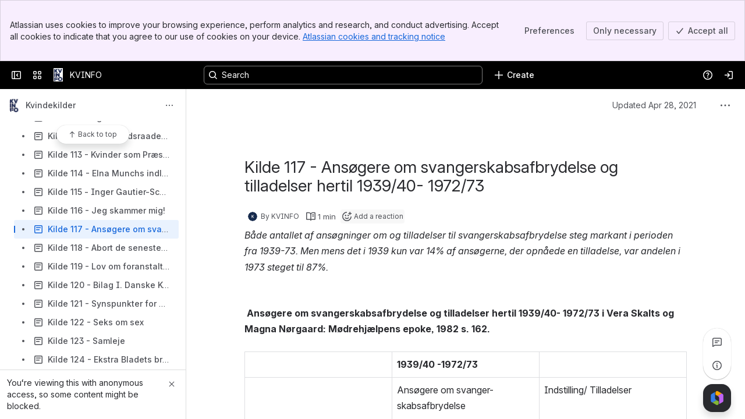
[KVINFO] (58, 75)
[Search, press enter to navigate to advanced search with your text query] (343, 75)
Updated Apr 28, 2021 (654, 105)
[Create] (514, 75)
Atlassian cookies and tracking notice (374, 36)
